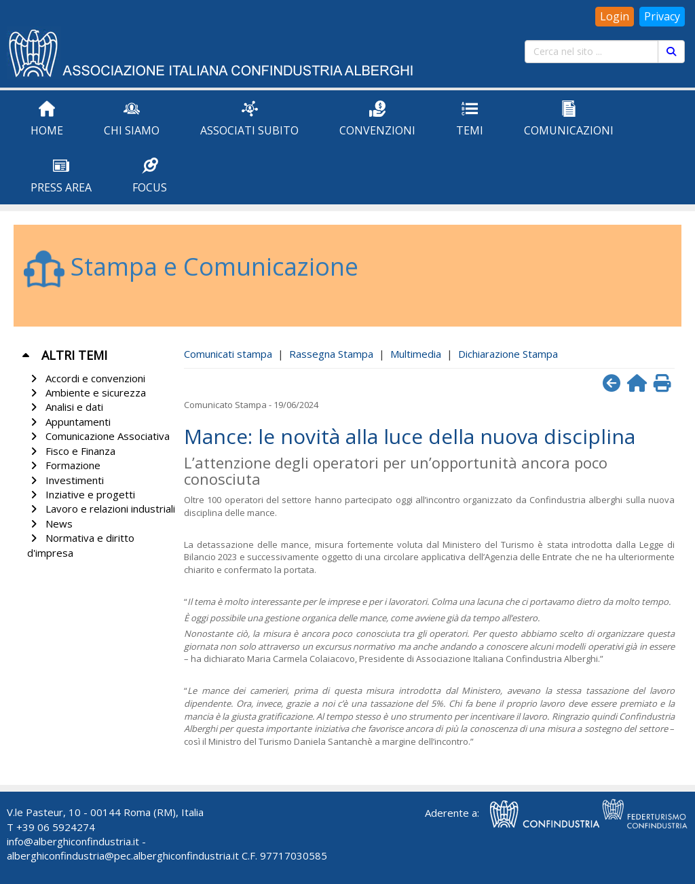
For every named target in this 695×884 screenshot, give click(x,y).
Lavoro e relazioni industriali (101, 508)
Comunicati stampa (228, 354)
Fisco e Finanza (71, 451)
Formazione (63, 465)
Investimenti (65, 480)
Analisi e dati (65, 406)
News (50, 523)
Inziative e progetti (81, 494)
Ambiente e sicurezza (86, 392)
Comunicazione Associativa (98, 436)
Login (614, 16)
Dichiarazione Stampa (508, 354)
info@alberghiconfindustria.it (73, 841)
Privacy (662, 16)
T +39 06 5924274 (51, 827)
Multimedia (415, 354)
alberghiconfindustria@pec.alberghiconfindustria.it (123, 855)
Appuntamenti (69, 421)
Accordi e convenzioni (86, 378)
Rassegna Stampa (331, 354)
